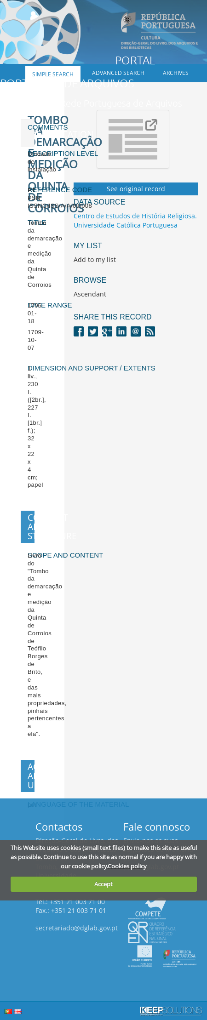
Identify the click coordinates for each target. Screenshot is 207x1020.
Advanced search (118, 73)
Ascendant (90, 294)
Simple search (53, 74)
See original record (136, 188)
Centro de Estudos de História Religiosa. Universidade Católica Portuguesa (135, 220)
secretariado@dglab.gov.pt (76, 927)
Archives (176, 73)
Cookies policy (127, 866)
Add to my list (95, 259)
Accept (103, 884)
